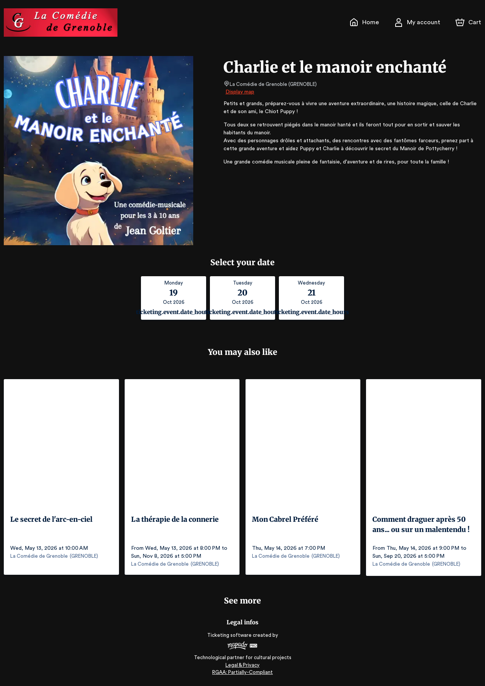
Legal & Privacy (242, 663)
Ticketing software (230, 634)
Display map (240, 92)
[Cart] (469, 22)
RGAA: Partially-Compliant (242, 671)
